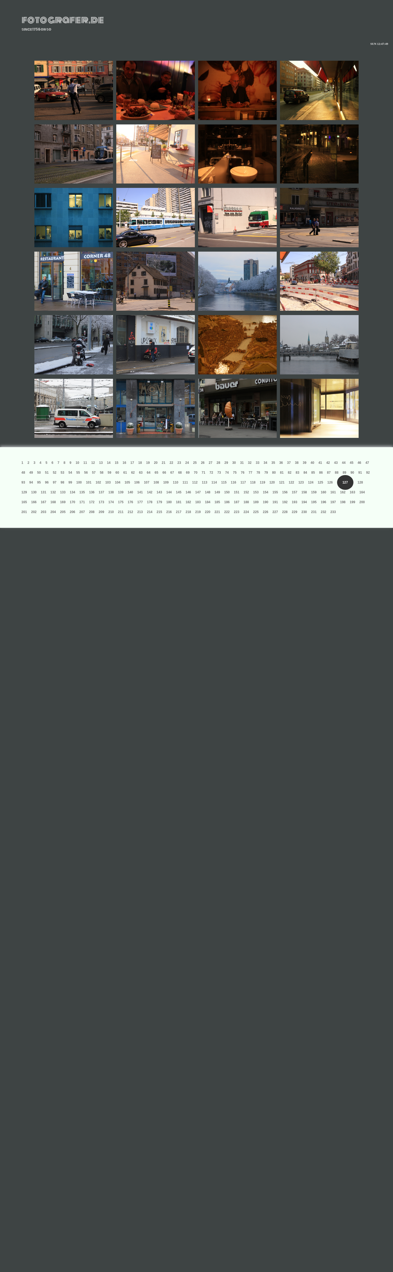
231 (314, 512)
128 (360, 482)
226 (265, 512)
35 (273, 463)
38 (297, 463)
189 (256, 502)
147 (198, 492)
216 (169, 512)
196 (323, 502)
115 (224, 482)
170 (72, 502)
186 (227, 502)
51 (47, 473)
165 (24, 502)
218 (188, 512)
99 (70, 482)
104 (117, 482)
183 (198, 502)
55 (78, 473)
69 (187, 473)
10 (77, 463)
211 (120, 512)
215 (159, 512)
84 (305, 473)
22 (171, 463)
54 (70, 473)
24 (187, 463)
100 (79, 482)
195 (314, 502)
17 (132, 463)
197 (333, 502)
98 (62, 482)
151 (236, 492)
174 (111, 502)
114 (214, 482)
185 (217, 502)
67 (172, 473)
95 (39, 482)
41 (320, 463)
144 (169, 492)
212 (130, 512)
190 (265, 502)
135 (82, 492)
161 (333, 492)
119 (262, 482)
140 (130, 492)
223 (236, 512)
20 (155, 463)
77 (250, 473)
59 (109, 473)
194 (304, 502)
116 (233, 482)
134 (72, 492)
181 (178, 502)
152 (246, 492)
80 (274, 473)
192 (285, 502)
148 (207, 492)
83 (297, 473)
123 (301, 482)
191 (275, 502)
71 (203, 473)
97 (54, 482)
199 (352, 502)
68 (180, 473)
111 (185, 482)
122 (291, 482)
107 (146, 482)
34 (265, 463)
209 (101, 512)
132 (53, 492)
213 (140, 512)
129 (24, 492)
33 (257, 463)
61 (125, 473)
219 (198, 512)
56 (86, 473)
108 (156, 482)
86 (321, 473)
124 (311, 482)
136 (91, 492)
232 (323, 512)
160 (323, 492)
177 (140, 502)
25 (194, 463)
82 (289, 473)
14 (109, 463)
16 (124, 463)
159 (314, 492)
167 (43, 502)
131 (43, 492)
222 (227, 512)
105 (127, 482)
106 (137, 482)
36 (281, 463)
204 (53, 512)
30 (234, 463)
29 (226, 463)
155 (275, 492)
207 (82, 512)
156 (285, 492)
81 (282, 473)
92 (368, 473)
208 (91, 512)
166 (34, 502)
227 (275, 512)
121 (281, 482)
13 (101, 463)
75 (235, 473)
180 (169, 502)
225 (256, 512)
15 (116, 463)
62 (133, 473)
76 (242, 473)
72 (211, 473)
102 (98, 482)
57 (94, 473)
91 (360, 473)
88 (336, 473)
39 (304, 463)
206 (72, 512)
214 (149, 512)
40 (312, 463)
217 (178, 512)
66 (164, 473)
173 (101, 502)
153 (256, 492)
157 (294, 492)
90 (352, 473)
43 (336, 463)
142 (149, 492)
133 (63, 492)
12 (93, 463)
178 (149, 502)
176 (130, 502)
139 (120, 492)
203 (43, 512)
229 (294, 512)
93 (23, 482)
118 (252, 482)
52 (54, 473)
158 (304, 492)
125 (320, 482)
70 (195, 473)
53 (62, 473)
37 (289, 463)
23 (179, 463)
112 (195, 482)
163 (352, 492)
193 (294, 502)
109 (166, 482)
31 (242, 463)
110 (175, 482)
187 (236, 502)
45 (351, 463)
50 (39, 473)
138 (111, 492)
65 (156, 473)
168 (53, 502)
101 (88, 482)
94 (31, 482)
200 (362, 502)
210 (111, 512)
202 (34, 512)
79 (266, 473)
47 (367, 463)
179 (159, 502)
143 (159, 492)
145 (178, 492)
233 (333, 512)
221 (217, 512)
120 (272, 482)
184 (207, 502)
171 (82, 502)
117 (243, 482)
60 (117, 473)
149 (217, 492)
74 (227, 473)
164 (362, 492)
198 (343, 502)
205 (63, 512)
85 (313, 473)
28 (218, 463)
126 (330, 482)
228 (285, 512)
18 (140, 463)
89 (344, 473)
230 (304, 512)
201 (24, 512)
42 (328, 463)
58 (101, 473)
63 (140, 473)
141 (140, 492)
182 (188, 502)
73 (219, 473)
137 (101, 492)
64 (148, 473)
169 (63, 502)
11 (85, 463)
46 (359, 463)
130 (34, 492)
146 (188, 492)
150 (227, 492)
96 (47, 482)
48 (23, 473)
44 (344, 463)
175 (120, 502)
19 (148, 463)
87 (329, 473)
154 (265, 492)
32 (249, 463)
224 (246, 512)
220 (207, 512)
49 (31, 473)
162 (343, 492)
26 (202, 463)
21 (163, 463)
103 (108, 482)
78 (258, 473)
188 (246, 502)
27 (210, 463)
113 (204, 482)
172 (91, 502)
